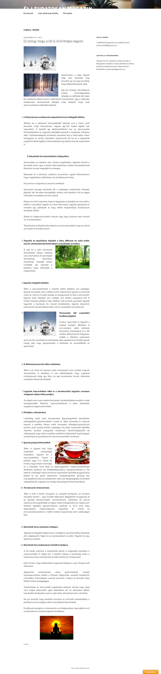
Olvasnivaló (28, 13)
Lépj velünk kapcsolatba (48, 13)
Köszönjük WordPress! (80, 668)
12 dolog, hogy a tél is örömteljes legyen (53, 41)
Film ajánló (68, 13)
